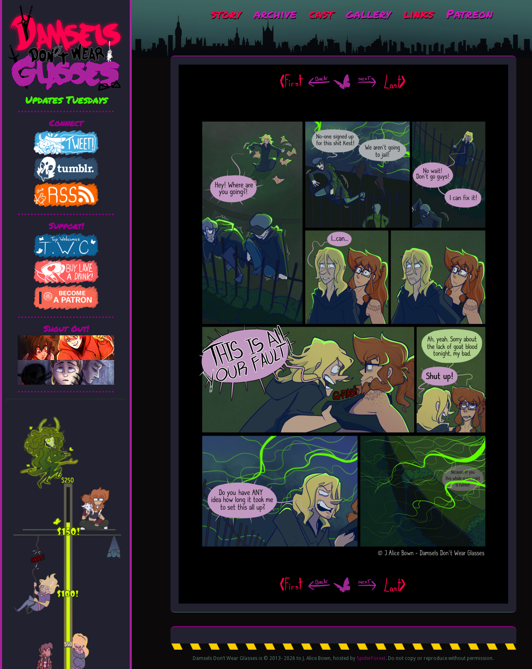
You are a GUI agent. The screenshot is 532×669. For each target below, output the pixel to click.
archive (275, 13)
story (226, 13)
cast (321, 13)
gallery (368, 13)
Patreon (469, 13)
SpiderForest (371, 658)
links (418, 13)
